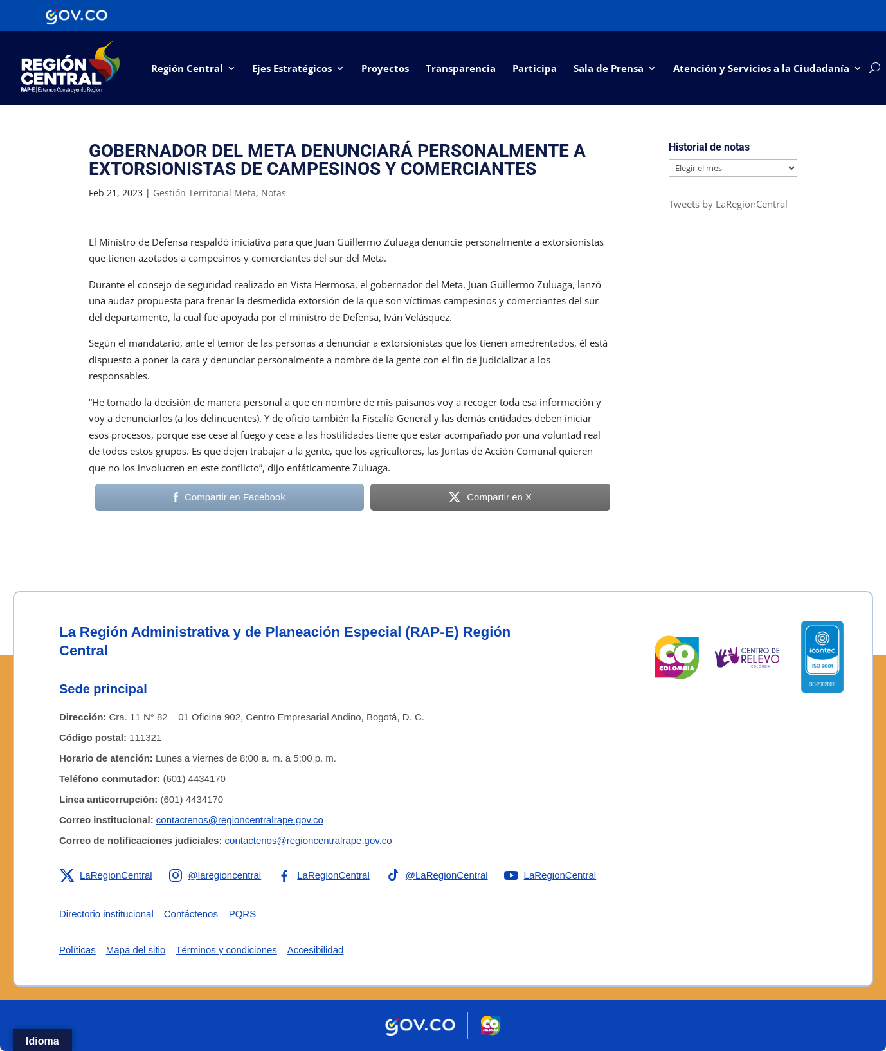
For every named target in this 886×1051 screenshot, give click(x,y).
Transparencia (461, 68)
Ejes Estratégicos (292, 68)
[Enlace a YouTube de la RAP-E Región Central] (550, 875)
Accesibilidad (315, 949)
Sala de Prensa (609, 68)
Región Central (187, 68)
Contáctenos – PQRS (210, 913)
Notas (273, 193)
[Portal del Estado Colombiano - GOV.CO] (76, 15)
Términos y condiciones (226, 949)
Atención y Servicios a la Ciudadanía (761, 68)
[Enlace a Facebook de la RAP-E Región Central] (323, 875)
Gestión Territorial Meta (204, 193)
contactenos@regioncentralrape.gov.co (239, 819)
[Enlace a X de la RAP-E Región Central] (105, 875)
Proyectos (385, 68)
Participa (534, 68)
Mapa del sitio (136, 949)
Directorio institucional (106, 913)
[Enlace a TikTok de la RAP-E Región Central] (436, 875)
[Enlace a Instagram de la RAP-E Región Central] (215, 875)
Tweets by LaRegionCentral (728, 203)
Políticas (77, 949)
